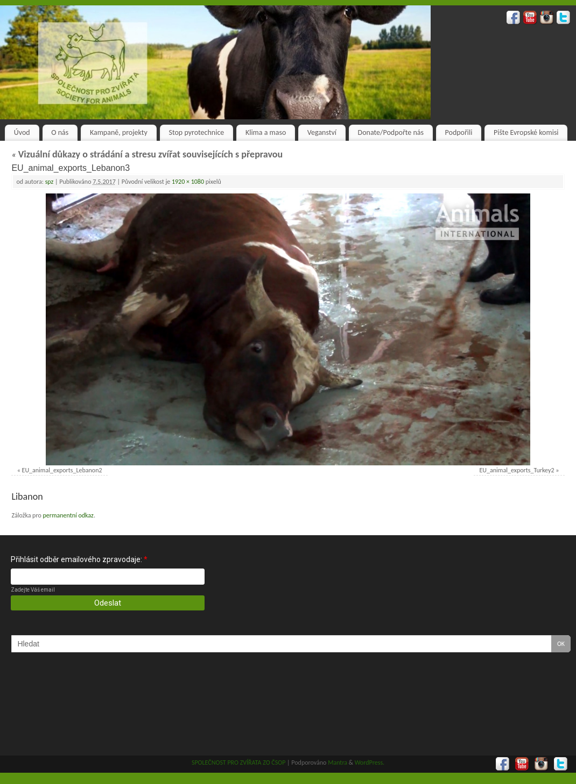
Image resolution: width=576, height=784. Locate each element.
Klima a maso (265, 132)
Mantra (337, 762)
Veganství (321, 132)
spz (49, 181)
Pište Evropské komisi (526, 132)
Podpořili (459, 132)
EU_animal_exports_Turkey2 (517, 470)
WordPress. (369, 762)
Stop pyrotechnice (196, 132)
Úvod (22, 132)
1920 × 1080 (188, 181)
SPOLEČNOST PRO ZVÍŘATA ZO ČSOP (239, 762)
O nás (59, 132)
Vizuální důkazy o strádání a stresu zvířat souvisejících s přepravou (147, 154)
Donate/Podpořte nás (391, 132)
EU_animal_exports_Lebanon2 (62, 470)
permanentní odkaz (68, 515)
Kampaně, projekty (118, 132)
